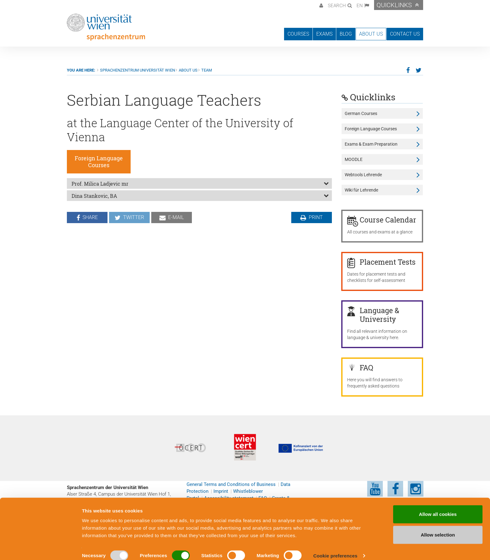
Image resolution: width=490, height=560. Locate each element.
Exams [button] (324, 34)
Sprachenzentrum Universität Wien (137, 70)
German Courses (361, 113)
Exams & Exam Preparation (371, 144)
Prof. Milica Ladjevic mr (100, 183)
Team (206, 70)
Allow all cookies (438, 506)
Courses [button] (298, 34)
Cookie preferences (335, 547)
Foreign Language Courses (371, 128)
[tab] (199, 183)
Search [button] (337, 5)
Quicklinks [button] (394, 5)
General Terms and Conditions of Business (231, 484)
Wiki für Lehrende (361, 190)
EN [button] (360, 5)
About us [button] (371, 34)
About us (188, 70)
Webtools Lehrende (363, 174)
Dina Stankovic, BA (94, 195)
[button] (320, 5)
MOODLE (353, 159)
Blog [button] (346, 34)
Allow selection (438, 526)
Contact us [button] (405, 34)
